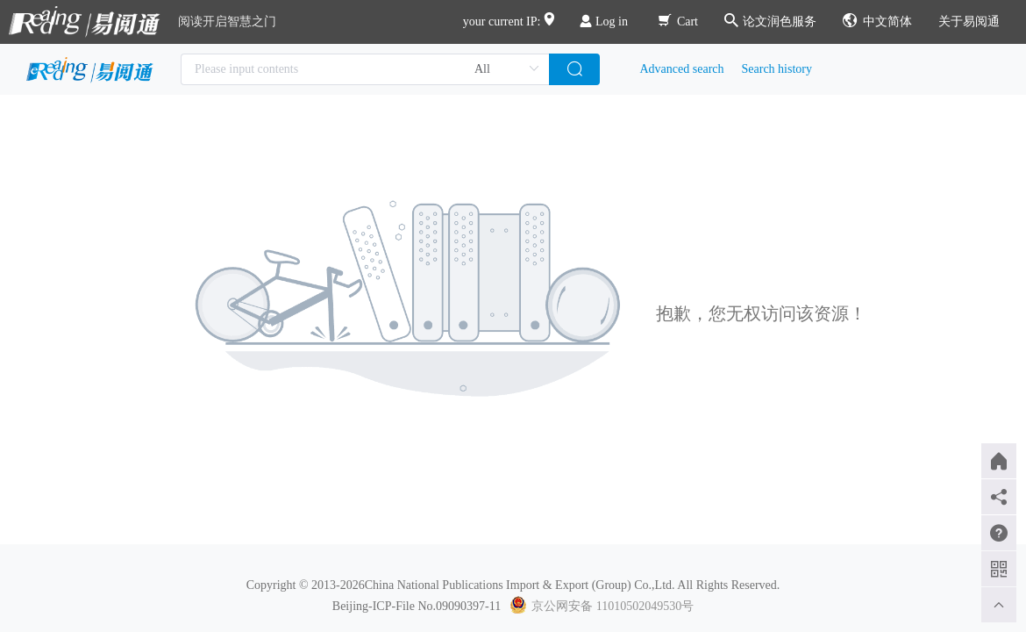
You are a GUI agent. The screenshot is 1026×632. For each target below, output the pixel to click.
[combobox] (365, 69)
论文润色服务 (770, 21)
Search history (777, 68)
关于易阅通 (969, 21)
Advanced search (682, 68)
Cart (678, 21)
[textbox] (365, 69)
